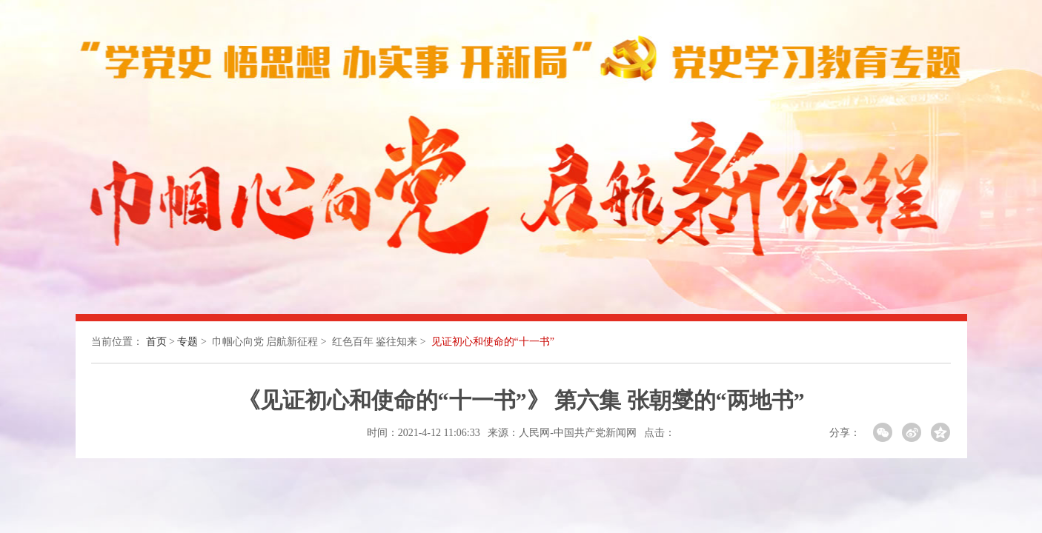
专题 (187, 341)
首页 (156, 341)
